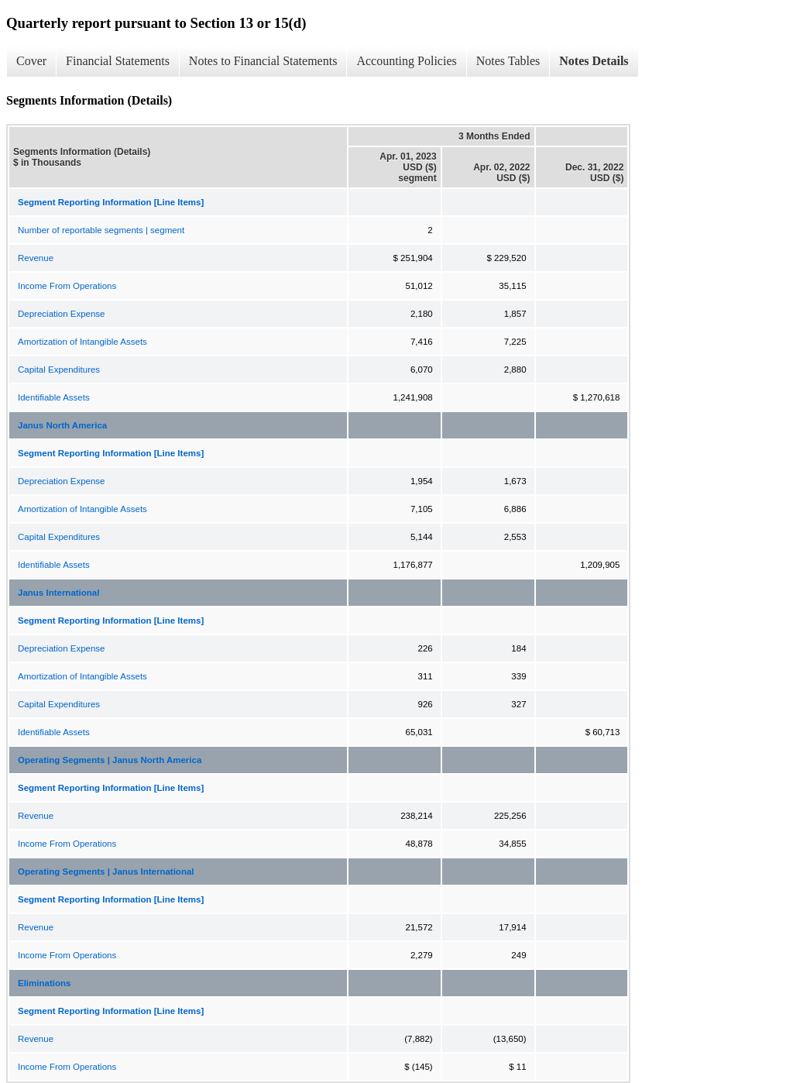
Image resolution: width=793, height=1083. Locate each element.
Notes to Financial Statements (263, 60)
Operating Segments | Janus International (106, 871)
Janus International (58, 592)
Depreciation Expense (61, 313)
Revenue (35, 258)
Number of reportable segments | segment (101, 230)
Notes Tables (508, 60)
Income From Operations (67, 286)
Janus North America (62, 425)
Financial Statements (118, 60)
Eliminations (44, 983)
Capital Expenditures (59, 369)
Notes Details (593, 60)
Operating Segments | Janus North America (109, 760)
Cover (31, 60)
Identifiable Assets (54, 397)
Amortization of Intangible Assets (82, 341)
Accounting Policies (406, 60)
